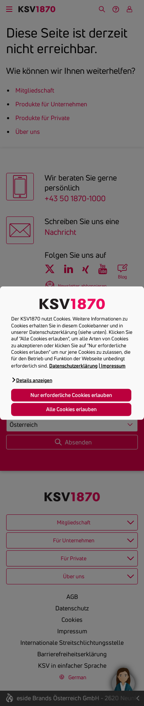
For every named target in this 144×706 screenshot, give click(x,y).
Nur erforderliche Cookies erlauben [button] (71, 395)
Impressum (113, 365)
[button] (31, 380)
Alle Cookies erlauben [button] (71, 409)
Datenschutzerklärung (73, 365)
